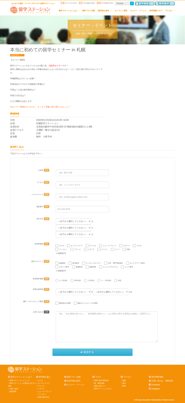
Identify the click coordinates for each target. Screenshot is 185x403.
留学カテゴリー (40, 261)
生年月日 (42, 218)
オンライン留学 (121, 11)
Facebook (155, 384)
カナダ (40, 380)
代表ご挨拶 (14, 389)
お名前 (43, 170)
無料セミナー (19, 55)
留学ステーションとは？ (21, 377)
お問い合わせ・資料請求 (162, 380)
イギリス (41, 389)
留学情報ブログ (155, 11)
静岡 (124, 386)
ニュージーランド (44, 391)
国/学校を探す (105, 11)
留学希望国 (42, 243)
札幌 (12, 55)
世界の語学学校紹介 (101, 380)
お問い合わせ (41, 311)
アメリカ (41, 386)
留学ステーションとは (69, 11)
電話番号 (42, 206)
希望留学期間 (41, 278)
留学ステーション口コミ (103, 389)
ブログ (98, 377)
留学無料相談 (157, 377)
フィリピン (42, 394)
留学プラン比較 (88, 11)
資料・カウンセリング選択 (36, 301)
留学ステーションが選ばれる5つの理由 (22, 384)
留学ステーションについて (20, 380)
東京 (124, 383)
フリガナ (42, 182)
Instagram (155, 388)
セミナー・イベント (138, 11)
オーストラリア (44, 383)
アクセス (170, 11)
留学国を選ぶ (45, 377)
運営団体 (13, 391)
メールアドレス (40, 194)
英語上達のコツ (100, 386)
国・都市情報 (99, 383)
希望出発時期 (41, 289)
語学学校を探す (74, 380)
